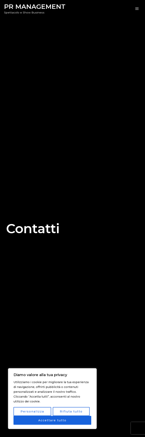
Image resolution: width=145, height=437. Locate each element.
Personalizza (32, 411)
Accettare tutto (52, 420)
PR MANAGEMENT (34, 6)
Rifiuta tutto (71, 411)
